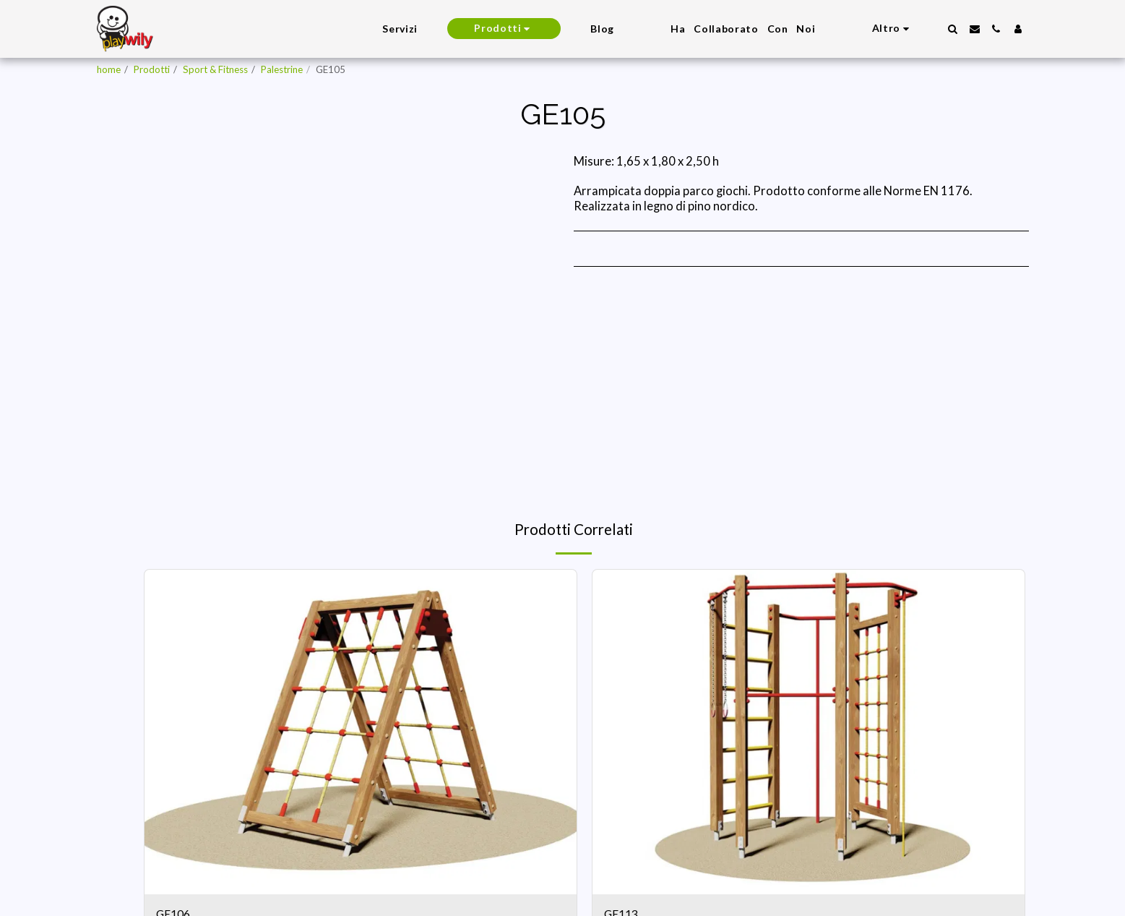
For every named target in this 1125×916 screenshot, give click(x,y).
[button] (953, 29)
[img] (361, 732)
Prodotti (152, 69)
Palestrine (282, 69)
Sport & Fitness (215, 69)
